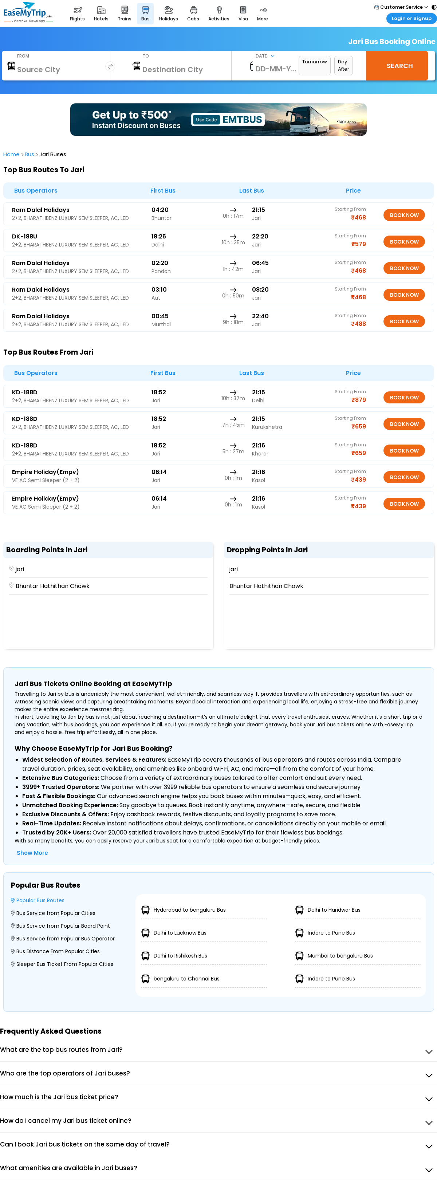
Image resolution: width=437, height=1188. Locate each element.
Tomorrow (314, 61)
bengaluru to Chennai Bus (180, 978)
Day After (343, 65)
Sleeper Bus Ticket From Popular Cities (62, 964)
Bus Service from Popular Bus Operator (63, 938)
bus (30, 154)
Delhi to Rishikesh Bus (174, 955)
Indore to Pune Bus (325, 933)
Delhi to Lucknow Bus (173, 933)
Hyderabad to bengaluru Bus (183, 910)
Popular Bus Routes (37, 900)
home (12, 154)
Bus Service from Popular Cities (53, 913)
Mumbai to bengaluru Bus (334, 955)
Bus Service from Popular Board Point (60, 926)
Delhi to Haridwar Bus (328, 910)
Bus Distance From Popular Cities (55, 951)
